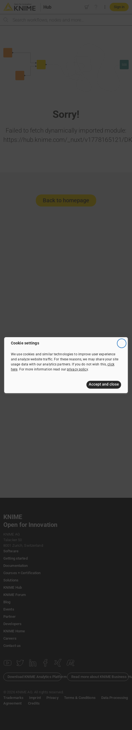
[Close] (122, 343)
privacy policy (77, 369)
